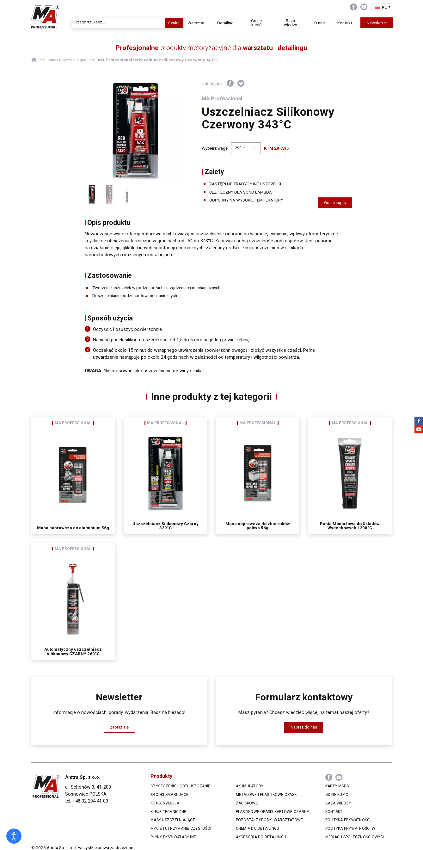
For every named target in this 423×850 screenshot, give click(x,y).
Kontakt (343, 23)
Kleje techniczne (168, 812)
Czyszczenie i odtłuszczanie (180, 786)
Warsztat (198, 23)
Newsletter (375, 23)
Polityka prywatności (348, 820)
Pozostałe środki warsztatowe (269, 820)
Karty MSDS (337, 786)
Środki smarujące (169, 794)
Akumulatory (250, 786)
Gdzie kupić (257, 22)
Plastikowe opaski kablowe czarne (272, 812)
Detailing (227, 23)
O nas (318, 23)
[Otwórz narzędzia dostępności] (13, 836)
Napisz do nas (304, 727)
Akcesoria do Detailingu (261, 837)
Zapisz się (119, 727)
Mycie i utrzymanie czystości (180, 828)
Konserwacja (164, 803)
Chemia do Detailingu (257, 828)
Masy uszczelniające (172, 820)
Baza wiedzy (289, 22)
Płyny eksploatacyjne (173, 837)
